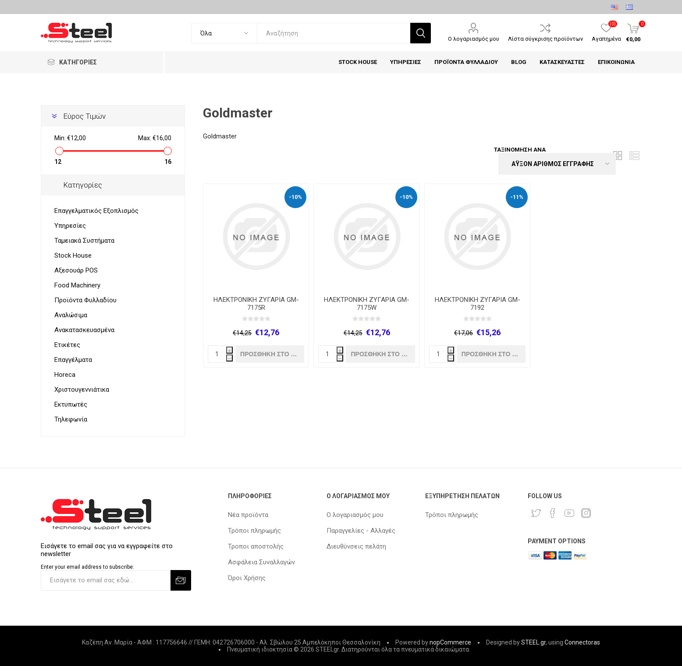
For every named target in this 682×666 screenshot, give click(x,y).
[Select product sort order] (557, 164)
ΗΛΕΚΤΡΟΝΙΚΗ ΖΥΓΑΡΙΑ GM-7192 (477, 304)
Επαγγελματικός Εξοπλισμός (96, 211)
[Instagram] (586, 513)
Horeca (64, 375)
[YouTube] (569, 513)
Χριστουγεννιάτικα (81, 389)
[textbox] (334, 33)
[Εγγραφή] (105, 580)
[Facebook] (553, 513)
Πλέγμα (618, 156)
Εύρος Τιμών (84, 116)
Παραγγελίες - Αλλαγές (361, 531)
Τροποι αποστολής (256, 546)
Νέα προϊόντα (248, 515)
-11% (516, 197)
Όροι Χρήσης (247, 578)
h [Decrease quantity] (229, 358)
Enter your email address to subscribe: (87, 567)
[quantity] (221, 354)
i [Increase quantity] (229, 350)
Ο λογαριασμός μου (473, 38)
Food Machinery (77, 285)
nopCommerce (450, 642)
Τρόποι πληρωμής (254, 531)
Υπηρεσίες (70, 226)
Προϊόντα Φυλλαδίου (85, 300)
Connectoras (582, 642)
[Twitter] (536, 513)
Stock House (73, 255)
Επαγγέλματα (73, 360)
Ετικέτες (67, 345)
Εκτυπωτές (70, 404)
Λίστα (634, 156)
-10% (295, 197)
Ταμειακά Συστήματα (84, 240)
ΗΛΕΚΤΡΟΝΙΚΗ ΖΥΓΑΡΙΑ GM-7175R (256, 304)
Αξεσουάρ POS (76, 270)
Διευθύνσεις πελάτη (356, 546)
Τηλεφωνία (70, 419)
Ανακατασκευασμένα (84, 330)
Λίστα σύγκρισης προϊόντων (545, 38)
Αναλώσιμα (70, 315)
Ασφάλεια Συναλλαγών (261, 562)
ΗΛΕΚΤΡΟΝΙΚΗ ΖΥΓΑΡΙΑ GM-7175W (366, 304)
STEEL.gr (533, 642)
